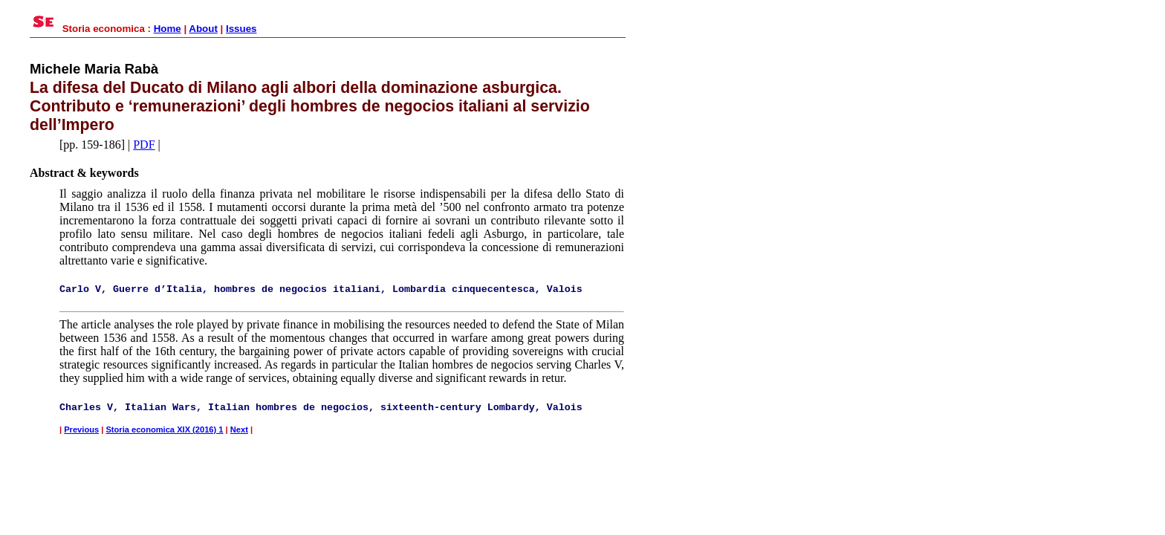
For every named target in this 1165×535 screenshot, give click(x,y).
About (203, 28)
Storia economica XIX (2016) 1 (164, 429)
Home (167, 28)
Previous (81, 429)
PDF (144, 144)
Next (239, 429)
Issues (241, 28)
